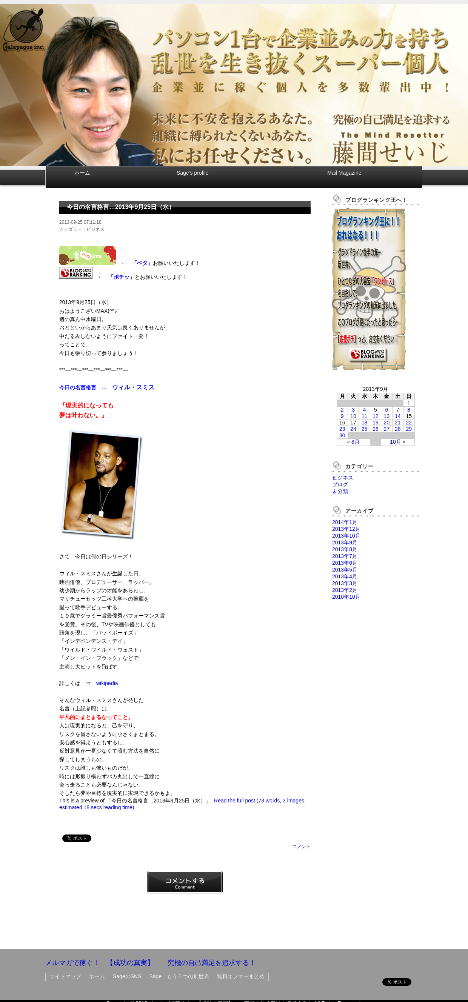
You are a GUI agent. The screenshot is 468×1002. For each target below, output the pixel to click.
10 (353, 416)
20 (387, 423)
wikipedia (107, 683)
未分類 (340, 491)
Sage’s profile (193, 173)
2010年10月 (346, 597)
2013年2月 (344, 590)
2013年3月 (344, 583)
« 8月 (353, 442)
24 (353, 429)
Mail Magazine (344, 173)
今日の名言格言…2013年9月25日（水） (121, 207)
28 (398, 429)
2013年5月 (344, 570)
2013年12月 (346, 529)
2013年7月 (344, 556)
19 (376, 423)
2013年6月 (344, 563)
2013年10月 (346, 536)
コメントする (185, 882)
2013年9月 (344, 542)
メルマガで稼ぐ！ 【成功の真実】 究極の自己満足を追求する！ (150, 963)
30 (342, 435)
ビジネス (342, 478)
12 (376, 416)
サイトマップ (65, 976)
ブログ (340, 484)
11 (365, 416)
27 (387, 429)
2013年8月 (344, 549)
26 (376, 429)
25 (365, 429)
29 (409, 429)
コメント (301, 846)
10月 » (397, 442)
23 (342, 429)
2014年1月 (344, 522)
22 (409, 423)
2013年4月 (344, 576)
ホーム (82, 173)
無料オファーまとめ (241, 976)
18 (365, 423)
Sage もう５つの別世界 (179, 976)
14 (398, 416)
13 (387, 416)
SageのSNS (127, 976)
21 (398, 423)
